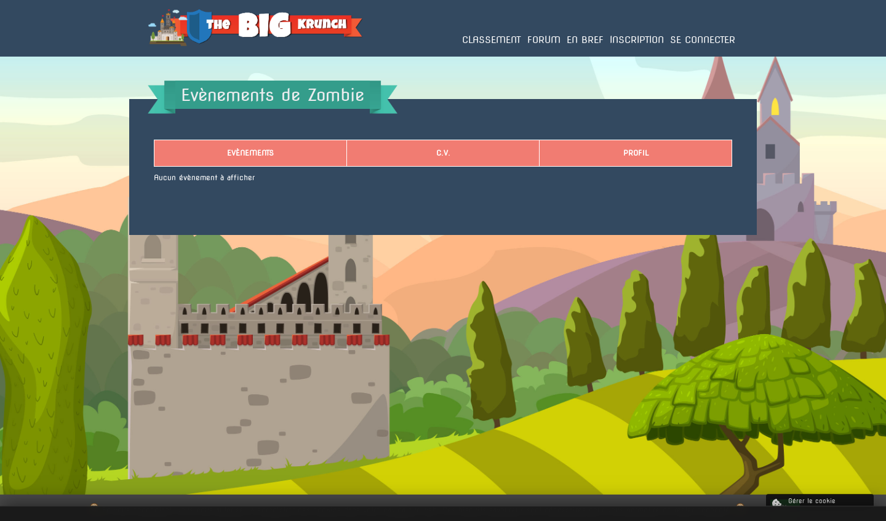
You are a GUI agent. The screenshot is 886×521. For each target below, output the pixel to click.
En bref (585, 40)
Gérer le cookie (804, 503)
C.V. (443, 152)
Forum (544, 40)
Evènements (250, 152)
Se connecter (702, 40)
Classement (491, 40)
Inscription (637, 40)
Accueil (161, 56)
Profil (636, 152)
